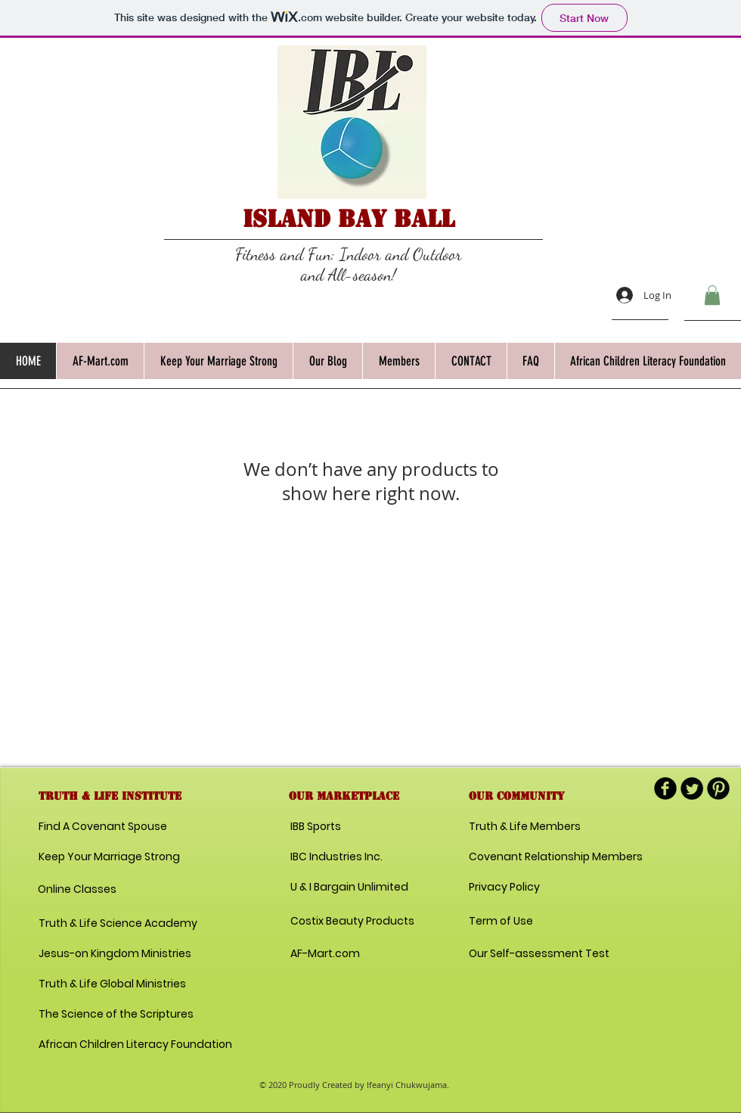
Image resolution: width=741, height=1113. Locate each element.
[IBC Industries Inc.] (336, 857)
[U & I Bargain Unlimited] (349, 887)
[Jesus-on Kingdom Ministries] (117, 954)
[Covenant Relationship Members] (556, 857)
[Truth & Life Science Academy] (118, 924)
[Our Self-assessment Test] (539, 954)
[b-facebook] (665, 788)
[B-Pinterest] (718, 788)
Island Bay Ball (348, 219)
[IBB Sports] (344, 827)
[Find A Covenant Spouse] (105, 827)
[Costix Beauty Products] (352, 921)
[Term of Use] (522, 921)
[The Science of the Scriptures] (116, 1015)
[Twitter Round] (692, 788)
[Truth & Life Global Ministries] (112, 984)
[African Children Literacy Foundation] (135, 1045)
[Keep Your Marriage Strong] (109, 857)
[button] (712, 295)
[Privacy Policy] (522, 887)
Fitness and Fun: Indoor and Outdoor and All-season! (348, 264)
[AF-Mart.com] (325, 954)
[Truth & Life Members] (525, 827)
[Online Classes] (100, 890)
